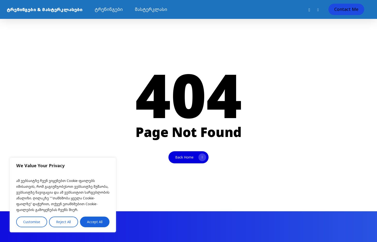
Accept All (94, 221)
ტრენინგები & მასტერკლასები (45, 9)
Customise (31, 221)
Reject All (63, 221)
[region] (63, 195)
